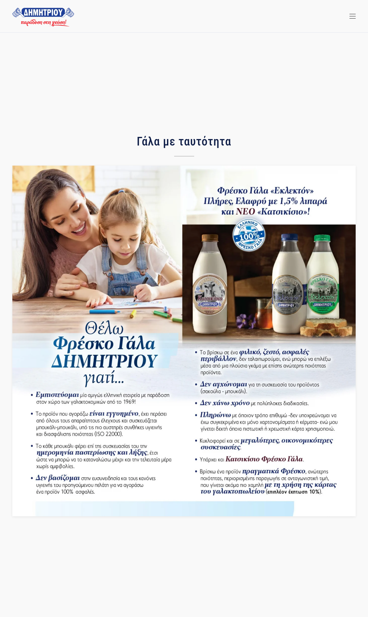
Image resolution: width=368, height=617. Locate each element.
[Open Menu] (352, 16)
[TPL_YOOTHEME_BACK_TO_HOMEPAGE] (43, 17)
